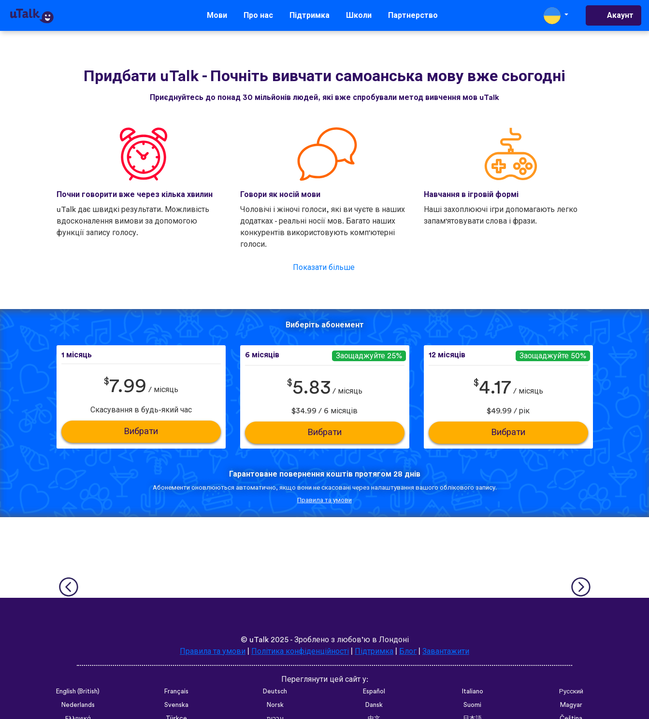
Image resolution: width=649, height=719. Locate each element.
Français (176, 691)
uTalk (259, 640)
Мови (217, 15)
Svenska (176, 705)
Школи (359, 15)
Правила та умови (324, 500)
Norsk (275, 705)
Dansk (374, 705)
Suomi (472, 705)
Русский (571, 691)
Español (374, 691)
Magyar (571, 705)
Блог (408, 651)
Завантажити (445, 651)
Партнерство (413, 15)
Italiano (472, 691)
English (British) (78, 691)
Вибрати (141, 431)
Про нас (258, 15)
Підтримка (309, 15)
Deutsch (275, 691)
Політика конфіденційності (300, 651)
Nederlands (78, 705)
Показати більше (324, 267)
